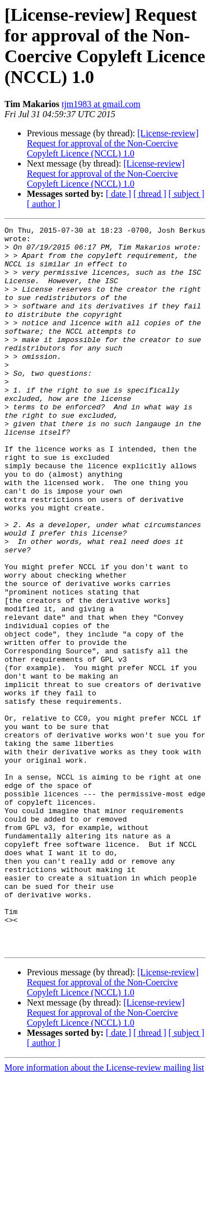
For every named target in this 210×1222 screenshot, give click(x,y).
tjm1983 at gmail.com (101, 104)
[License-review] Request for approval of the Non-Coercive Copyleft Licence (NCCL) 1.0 (113, 143)
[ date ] (118, 194)
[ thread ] (149, 194)
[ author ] (43, 204)
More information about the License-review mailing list (104, 1212)
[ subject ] (186, 194)
